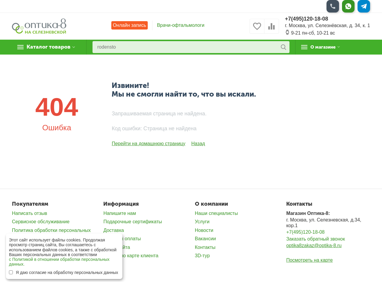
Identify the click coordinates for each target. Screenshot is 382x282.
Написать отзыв (29, 213)
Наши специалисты (216, 213)
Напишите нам (119, 213)
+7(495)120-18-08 (306, 19)
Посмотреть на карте (309, 260)
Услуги (202, 221)
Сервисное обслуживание (41, 221)
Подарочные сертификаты (132, 221)
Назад (198, 143)
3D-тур (202, 255)
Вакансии (205, 238)
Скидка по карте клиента (130, 255)
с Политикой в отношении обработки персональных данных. (59, 261)
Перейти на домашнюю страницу (148, 143)
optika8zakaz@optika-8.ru (313, 245)
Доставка (113, 230)
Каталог (49, 47)
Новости (204, 230)
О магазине (325, 47)
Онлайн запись (129, 25)
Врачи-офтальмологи (180, 25)
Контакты (205, 247)
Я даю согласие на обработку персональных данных (63, 272)
